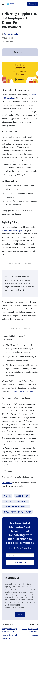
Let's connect (7, 483)
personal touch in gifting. (24, 391)
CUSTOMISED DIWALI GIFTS (16, 506)
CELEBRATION (22, 496)
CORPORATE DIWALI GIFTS (15, 501)
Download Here (20, 563)
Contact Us (32, 4)
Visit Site (20, 614)
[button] (3, 4)
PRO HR (7, 496)
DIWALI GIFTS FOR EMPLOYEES (17, 512)
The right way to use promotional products (30, 632)
